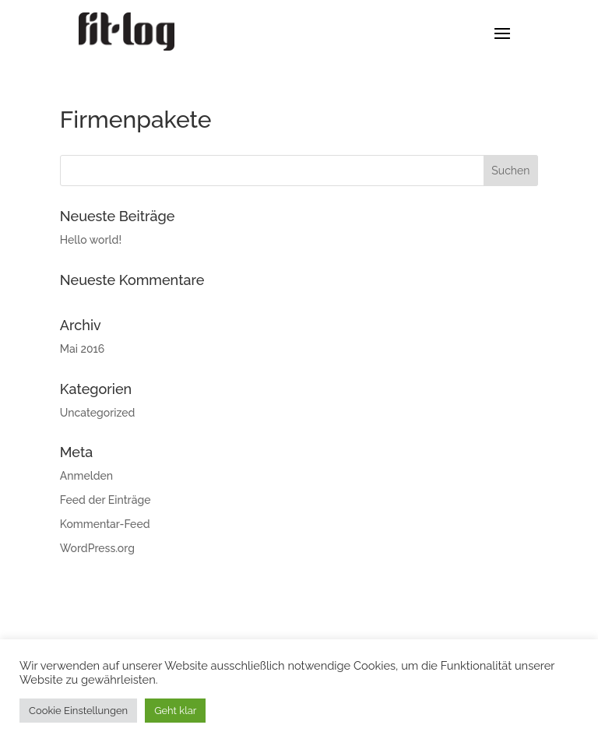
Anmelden (86, 476)
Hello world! (90, 240)
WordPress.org (97, 548)
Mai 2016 (82, 349)
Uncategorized (97, 412)
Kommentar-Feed (105, 524)
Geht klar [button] (175, 710)
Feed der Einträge (105, 500)
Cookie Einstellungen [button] (78, 710)
